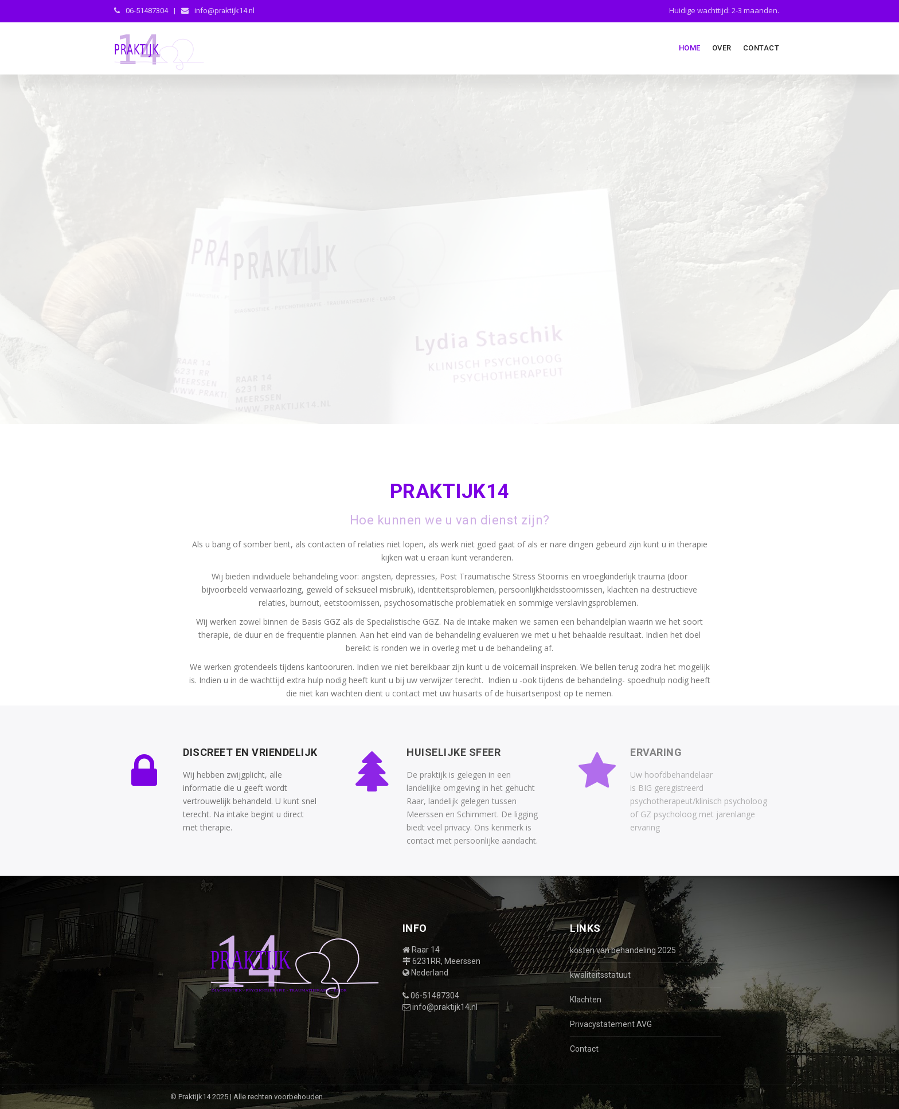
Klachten (585, 999)
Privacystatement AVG (611, 1024)
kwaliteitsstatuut (600, 974)
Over (722, 48)
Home (690, 48)
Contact (761, 48)
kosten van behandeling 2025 (623, 950)
